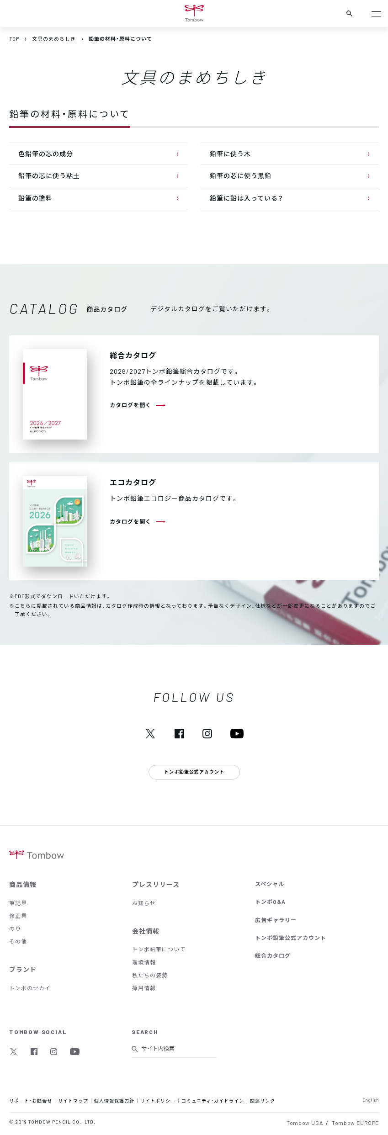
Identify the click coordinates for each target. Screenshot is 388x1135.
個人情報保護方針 (114, 1100)
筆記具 (18, 903)
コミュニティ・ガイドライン (212, 1100)
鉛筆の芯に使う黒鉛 (240, 175)
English (370, 1099)
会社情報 (145, 930)
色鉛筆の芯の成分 (45, 153)
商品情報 (23, 884)
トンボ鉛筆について (159, 949)
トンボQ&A (270, 901)
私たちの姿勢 (150, 975)
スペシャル (269, 884)
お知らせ (144, 903)
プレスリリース (156, 884)
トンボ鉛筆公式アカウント (290, 937)
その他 (18, 941)
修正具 (18, 916)
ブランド (23, 969)
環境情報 (144, 962)
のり (15, 928)
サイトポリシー (157, 1100)
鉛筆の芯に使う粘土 (49, 175)
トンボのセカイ (30, 988)
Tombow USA (305, 1123)
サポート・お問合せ (30, 1100)
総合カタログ (273, 955)
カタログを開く (130, 405)
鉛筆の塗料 (35, 197)
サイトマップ (73, 1100)
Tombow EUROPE (355, 1123)
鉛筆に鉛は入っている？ (246, 197)
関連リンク (262, 1100)
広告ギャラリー (276, 920)
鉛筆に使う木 (230, 153)
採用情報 (144, 988)
